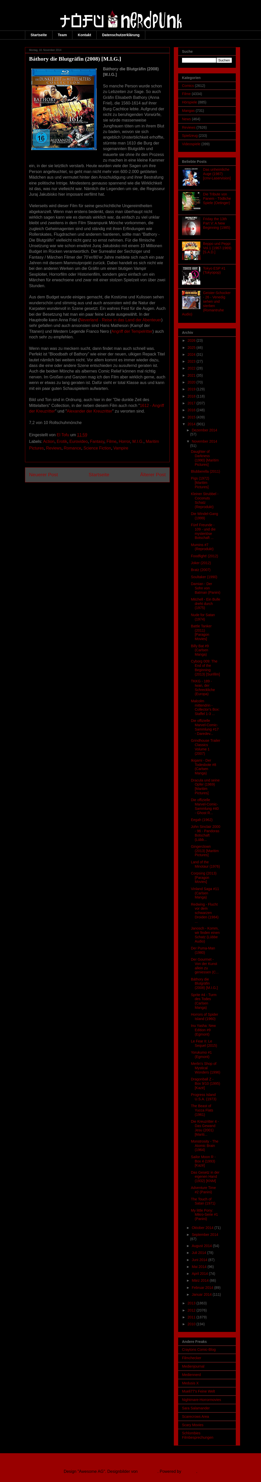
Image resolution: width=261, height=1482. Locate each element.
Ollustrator (148, 1471)
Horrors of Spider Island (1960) (204, 1016)
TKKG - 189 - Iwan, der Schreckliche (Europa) (203, 687)
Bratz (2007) (201, 570)
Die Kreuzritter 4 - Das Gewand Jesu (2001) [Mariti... (205, 1127)
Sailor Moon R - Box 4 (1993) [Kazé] (203, 1161)
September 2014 (205, 1235)
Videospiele (191, 144)
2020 (192, 382)
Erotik (62, 441)
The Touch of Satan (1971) (203, 1201)
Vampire (120, 448)
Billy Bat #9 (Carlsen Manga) (200, 650)
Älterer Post (153, 474)
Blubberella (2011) (205, 471)
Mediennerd (191, 1375)
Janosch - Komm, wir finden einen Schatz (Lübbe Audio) (205, 934)
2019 (192, 389)
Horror (124, 441)
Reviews (53, 448)
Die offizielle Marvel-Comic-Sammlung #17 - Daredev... (205, 727)
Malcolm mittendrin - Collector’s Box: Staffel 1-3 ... (205, 707)
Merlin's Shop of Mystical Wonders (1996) (205, 1068)
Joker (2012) (201, 563)
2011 (192, 1317)
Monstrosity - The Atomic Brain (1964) (204, 1145)
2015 (192, 417)
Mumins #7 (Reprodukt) (202, 547)
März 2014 (201, 1280)
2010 (192, 1324)
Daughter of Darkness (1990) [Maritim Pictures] (205, 457)
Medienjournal (193, 1366)
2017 (192, 403)
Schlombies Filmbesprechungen (197, 1435)
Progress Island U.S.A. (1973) (203, 1097)
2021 (192, 375)
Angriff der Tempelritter (131, 331)
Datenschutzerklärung (120, 35)
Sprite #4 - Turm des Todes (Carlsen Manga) (203, 1001)
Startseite (39, 35)
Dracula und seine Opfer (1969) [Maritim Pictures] (205, 786)
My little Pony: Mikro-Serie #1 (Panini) (204, 1214)
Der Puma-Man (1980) (203, 950)
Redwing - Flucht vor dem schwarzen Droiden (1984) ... (204, 912)
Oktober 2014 (203, 1228)
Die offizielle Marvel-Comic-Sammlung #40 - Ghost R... (205, 806)
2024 (192, 354)
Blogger (189, 1471)
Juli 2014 (199, 1253)
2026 (192, 340)
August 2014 (202, 1246)
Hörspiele (189, 102)
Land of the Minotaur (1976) (205, 864)
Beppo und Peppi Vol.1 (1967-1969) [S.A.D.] (217, 248)
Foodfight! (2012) (204, 556)
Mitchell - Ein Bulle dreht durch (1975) (205, 603)
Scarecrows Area (195, 1416)
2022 (192, 368)
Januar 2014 (202, 1294)
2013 (192, 1303)
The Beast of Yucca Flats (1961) (202, 1110)
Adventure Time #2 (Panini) (203, 1190)
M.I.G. (137, 441)
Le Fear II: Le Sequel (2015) (204, 1043)
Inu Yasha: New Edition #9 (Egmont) (203, 1030)
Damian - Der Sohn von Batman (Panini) (205, 588)
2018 (192, 396)
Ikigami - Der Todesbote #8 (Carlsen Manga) (203, 766)
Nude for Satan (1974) (203, 617)
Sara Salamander (196, 1408)
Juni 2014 (200, 1260)
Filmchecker (191, 1358)
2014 (192, 424)
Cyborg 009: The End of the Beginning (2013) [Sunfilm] (205, 667)
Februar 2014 (203, 1288)
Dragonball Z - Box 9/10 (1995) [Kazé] (205, 1083)
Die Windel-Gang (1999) (204, 516)
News (186, 119)
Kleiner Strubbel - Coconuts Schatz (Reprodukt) (204, 500)
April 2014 (200, 1274)
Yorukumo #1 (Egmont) (201, 1054)
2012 (192, 1310)
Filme (111, 441)
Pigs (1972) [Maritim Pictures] (200, 482)
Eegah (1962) (202, 820)
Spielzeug (190, 136)
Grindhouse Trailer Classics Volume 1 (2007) (205, 746)
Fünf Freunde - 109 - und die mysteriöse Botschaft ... (203, 531)
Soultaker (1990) (204, 577)
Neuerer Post (43, 474)
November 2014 (204, 441)
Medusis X (190, 1383)
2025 (192, 348)
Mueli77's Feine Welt (198, 1391)
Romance (72, 448)
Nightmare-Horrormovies (201, 1400)
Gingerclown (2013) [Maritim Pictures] (205, 850)
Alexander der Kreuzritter (89, 411)
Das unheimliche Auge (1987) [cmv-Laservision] (217, 173)
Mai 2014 (199, 1267)
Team (62, 35)
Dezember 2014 (204, 430)
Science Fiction (97, 448)
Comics (188, 86)
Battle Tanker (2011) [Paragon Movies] (201, 632)
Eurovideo (78, 441)
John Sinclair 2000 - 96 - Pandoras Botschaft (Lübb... (205, 833)
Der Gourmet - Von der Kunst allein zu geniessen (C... (205, 965)
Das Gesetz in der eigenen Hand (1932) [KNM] (205, 1176)
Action (48, 441)
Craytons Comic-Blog (199, 1349)
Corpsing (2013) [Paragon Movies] (203, 877)
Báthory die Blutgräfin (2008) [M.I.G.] (204, 983)
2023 (192, 361)
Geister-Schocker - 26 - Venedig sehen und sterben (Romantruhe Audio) (206, 303)
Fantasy (97, 441)
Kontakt (84, 35)
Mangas (188, 111)
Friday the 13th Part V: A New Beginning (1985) (216, 223)
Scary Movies (192, 1425)
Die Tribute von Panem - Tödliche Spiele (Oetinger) (217, 198)
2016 (192, 410)
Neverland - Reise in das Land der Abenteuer (120, 320)
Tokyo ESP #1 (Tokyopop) (214, 270)
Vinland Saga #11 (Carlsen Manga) (205, 893)
